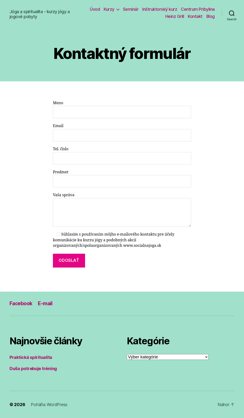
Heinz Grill (174, 16)
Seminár (131, 9)
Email (122, 132)
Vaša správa (122, 210)
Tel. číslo (122, 156)
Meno (122, 110)
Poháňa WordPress (49, 404)
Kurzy (109, 9)
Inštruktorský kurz (159, 9)
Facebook (21, 303)
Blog (210, 16)
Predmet (122, 179)
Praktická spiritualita (31, 357)
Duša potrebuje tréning (33, 368)
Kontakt (195, 16)
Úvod (95, 9)
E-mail (45, 303)
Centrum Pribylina (198, 9)
